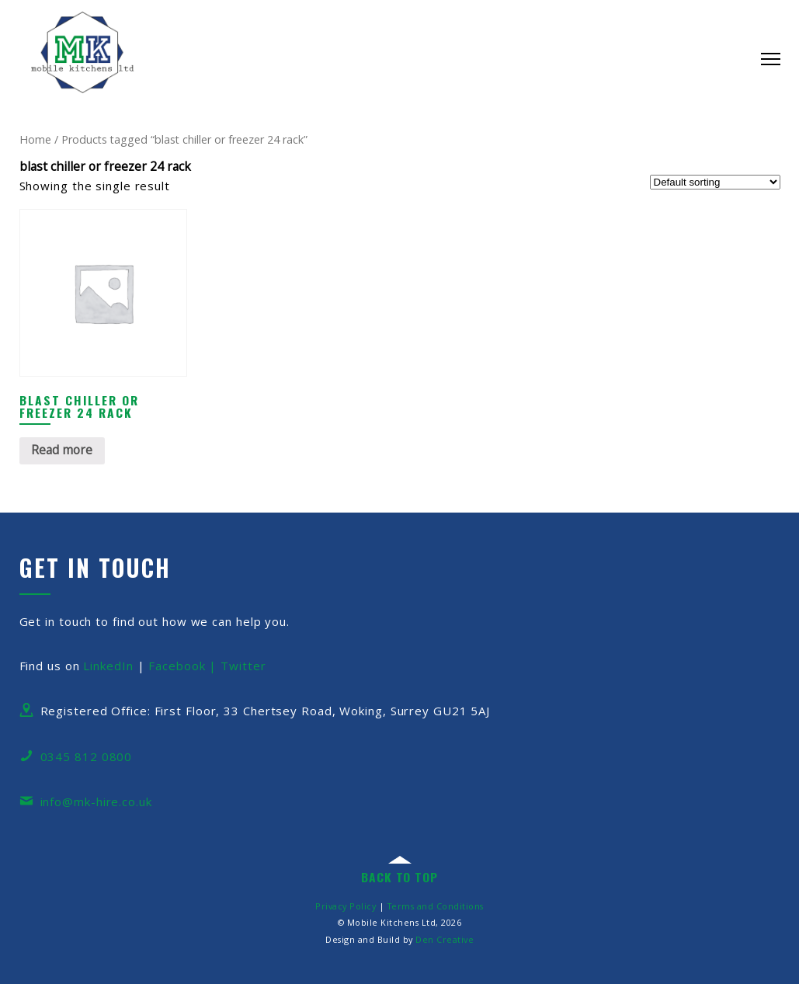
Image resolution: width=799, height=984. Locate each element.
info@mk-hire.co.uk (96, 801)
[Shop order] (715, 182)
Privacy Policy (345, 906)
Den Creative (444, 939)
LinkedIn (108, 665)
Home (35, 139)
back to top (399, 877)
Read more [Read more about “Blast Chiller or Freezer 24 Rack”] (61, 449)
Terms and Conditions (435, 906)
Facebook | (184, 665)
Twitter (243, 665)
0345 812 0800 (86, 756)
